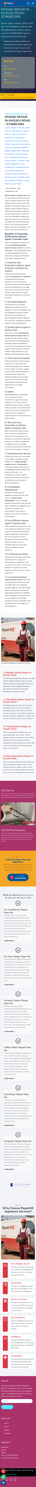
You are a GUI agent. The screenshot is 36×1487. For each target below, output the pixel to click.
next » (29, 1184)
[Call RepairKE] (28, 3)
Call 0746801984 (11, 188)
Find (7, 1407)
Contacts (7, 1433)
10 (25, 1184)
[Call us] (3, 1471)
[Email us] (3, 1482)
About (6, 1427)
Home (6, 1423)
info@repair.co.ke (11, 83)
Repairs (7, 1430)
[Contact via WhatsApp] (3, 1476)
